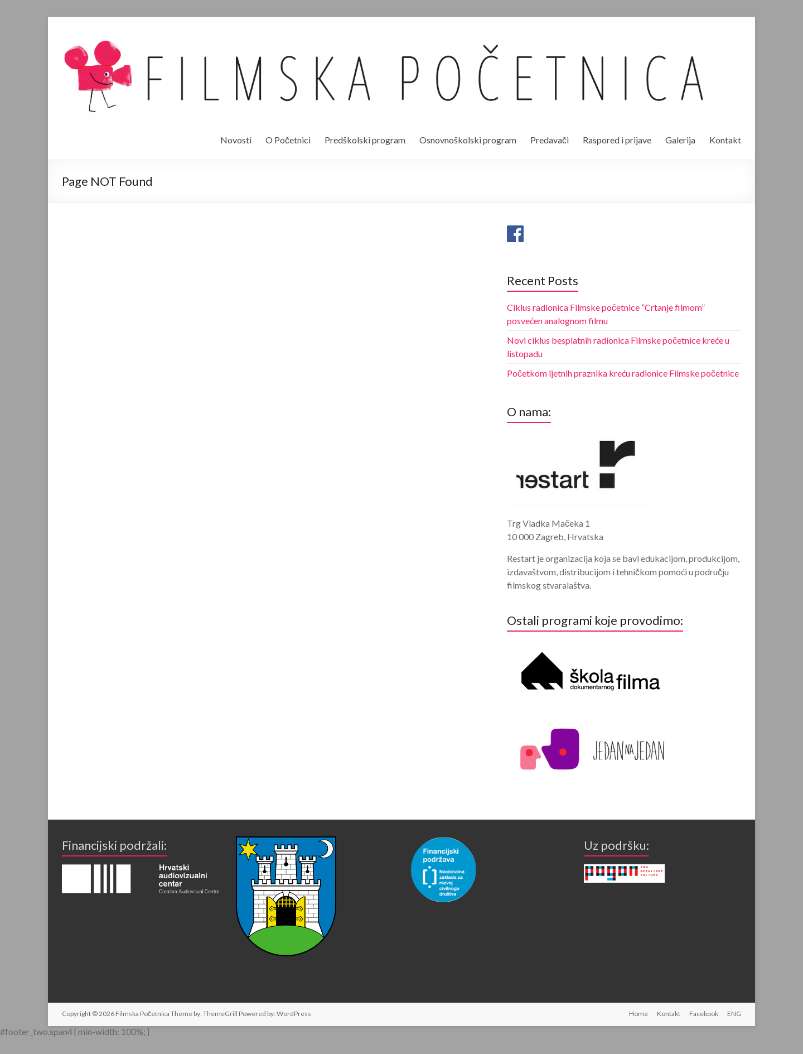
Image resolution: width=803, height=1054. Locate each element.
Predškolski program (365, 139)
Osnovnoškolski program (467, 139)
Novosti (235, 139)
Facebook (703, 1013)
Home (638, 1013)
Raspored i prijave (617, 139)
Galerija (680, 139)
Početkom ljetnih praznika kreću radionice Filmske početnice (623, 373)
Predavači (549, 139)
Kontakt (725, 139)
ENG (734, 1013)
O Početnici (288, 139)
